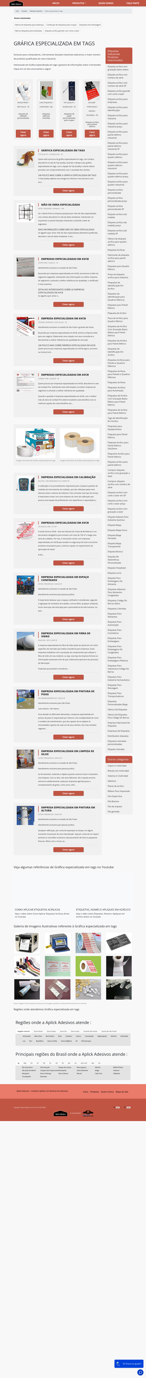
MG (25, 1063)
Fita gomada (113, 811)
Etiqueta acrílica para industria (118, 117)
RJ (18, 1063)
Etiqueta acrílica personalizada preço (117, 199)
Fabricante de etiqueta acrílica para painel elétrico (118, 258)
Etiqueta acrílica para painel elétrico (118, 463)
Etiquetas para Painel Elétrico (118, 306)
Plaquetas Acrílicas (116, 382)
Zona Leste (75, 1031)
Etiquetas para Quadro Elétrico (118, 268)
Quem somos (106, 3)
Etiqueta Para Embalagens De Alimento (115, 581)
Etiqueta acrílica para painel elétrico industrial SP (118, 146)
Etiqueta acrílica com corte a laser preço (117, 502)
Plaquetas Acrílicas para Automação (116, 389)
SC (50, 1063)
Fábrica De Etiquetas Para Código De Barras (118, 716)
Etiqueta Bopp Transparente (114, 545)
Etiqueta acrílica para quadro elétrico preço (118, 175)
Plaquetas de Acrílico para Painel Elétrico (117, 411)
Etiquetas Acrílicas (116, 250)
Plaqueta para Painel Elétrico (117, 436)
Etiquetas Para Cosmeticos (114, 631)
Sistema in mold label (118, 775)
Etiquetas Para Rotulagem (90, 25)
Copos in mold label (117, 765)
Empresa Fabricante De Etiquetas (119, 724)
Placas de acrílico (116, 786)
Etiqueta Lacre (114, 573)
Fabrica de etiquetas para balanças (29, 25)
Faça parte (132, 3)
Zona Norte (38, 1031)
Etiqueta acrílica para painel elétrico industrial (118, 134)
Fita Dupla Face (115, 796)
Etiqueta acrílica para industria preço (118, 125)
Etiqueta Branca (115, 551)
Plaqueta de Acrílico (117, 313)
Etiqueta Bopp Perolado (114, 537)
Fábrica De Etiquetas (117, 709)
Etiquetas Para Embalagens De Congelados (115, 649)
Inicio (55, 3)
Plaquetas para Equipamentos (115, 428)
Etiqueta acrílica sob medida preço (117, 224)
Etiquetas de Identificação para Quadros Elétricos (116, 296)
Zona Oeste (51, 1031)
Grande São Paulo (90, 1031)
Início (85, 1091)
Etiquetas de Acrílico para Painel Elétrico (117, 342)
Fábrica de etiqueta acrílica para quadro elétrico (117, 241)
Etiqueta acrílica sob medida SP (117, 232)
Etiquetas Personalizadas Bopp (118, 703)
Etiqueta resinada (116, 749)
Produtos (78, 3)
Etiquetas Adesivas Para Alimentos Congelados (116, 592)
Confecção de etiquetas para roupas (61, 25)
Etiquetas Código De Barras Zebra (117, 602)
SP (38, 1063)
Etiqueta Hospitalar (117, 567)
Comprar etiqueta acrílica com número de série (119, 484)
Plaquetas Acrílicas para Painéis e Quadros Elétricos (119, 374)
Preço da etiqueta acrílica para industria (118, 276)
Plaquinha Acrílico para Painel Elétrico (119, 455)
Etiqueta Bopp (114, 525)
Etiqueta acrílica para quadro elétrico (118, 156)
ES (32, 1063)
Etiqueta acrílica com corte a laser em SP (117, 494)
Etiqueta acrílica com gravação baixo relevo (118, 68)
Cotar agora (23, 134)
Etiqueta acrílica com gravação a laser (117, 510)
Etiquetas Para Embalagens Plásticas (118, 659)
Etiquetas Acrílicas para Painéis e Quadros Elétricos (119, 363)
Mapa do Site (122, 1091)
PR (44, 1063)
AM (92, 1063)
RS (57, 1063)
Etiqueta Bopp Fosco (117, 530)
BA (69, 1063)
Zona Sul (63, 1031)
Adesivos (112, 781)
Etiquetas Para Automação (114, 623)
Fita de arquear (115, 806)
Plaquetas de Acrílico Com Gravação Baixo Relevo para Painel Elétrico (117, 400)
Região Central (24, 1031)
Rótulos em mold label (118, 770)
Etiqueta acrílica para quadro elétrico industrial (118, 165)
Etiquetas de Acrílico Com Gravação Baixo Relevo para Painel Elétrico (117, 331)
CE (75, 1063)
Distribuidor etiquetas (118, 736)
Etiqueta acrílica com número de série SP (117, 84)
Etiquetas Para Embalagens (114, 640)
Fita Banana (113, 801)
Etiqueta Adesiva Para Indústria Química (118, 518)
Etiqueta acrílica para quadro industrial (118, 183)
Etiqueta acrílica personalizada (115, 191)
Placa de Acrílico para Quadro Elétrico (118, 320)
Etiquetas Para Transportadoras (116, 695)
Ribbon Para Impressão (119, 791)
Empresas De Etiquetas (119, 731)
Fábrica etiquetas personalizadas (28, 31)
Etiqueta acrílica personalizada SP (116, 208)
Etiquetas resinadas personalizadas (117, 743)
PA (99, 1063)
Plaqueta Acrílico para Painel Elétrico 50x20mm (118, 445)
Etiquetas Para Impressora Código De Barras (118, 668)
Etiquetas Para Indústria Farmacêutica (119, 678)
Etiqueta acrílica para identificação (118, 109)
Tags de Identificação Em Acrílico (118, 420)
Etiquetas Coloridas (117, 608)
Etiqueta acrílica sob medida (117, 216)
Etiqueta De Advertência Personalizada (114, 559)
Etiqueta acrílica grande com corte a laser (62, 31)
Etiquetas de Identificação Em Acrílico (115, 351)
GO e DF (84, 1063)
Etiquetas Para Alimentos (114, 615)
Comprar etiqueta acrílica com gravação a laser (119, 473)
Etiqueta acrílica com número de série (117, 76)
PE (63, 1063)
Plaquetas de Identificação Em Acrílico (115, 285)
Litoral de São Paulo (109, 1031)
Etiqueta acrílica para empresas (118, 101)
